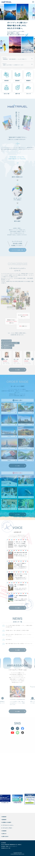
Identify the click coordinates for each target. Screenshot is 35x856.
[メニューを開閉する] (33, 2)
